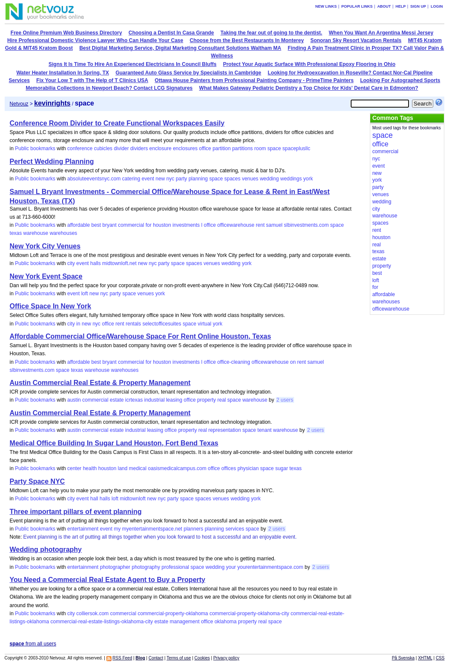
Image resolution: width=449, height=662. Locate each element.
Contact (156, 658)
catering (131, 179)
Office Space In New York (50, 306)
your (231, 567)
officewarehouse (236, 225)
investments (186, 225)
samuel (274, 225)
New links (326, 6)
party (181, 179)
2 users (285, 400)
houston (162, 225)
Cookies (202, 658)
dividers (139, 148)
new (160, 179)
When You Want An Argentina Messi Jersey (381, 33)
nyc (170, 179)
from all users (33, 644)
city (71, 263)
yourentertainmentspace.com (270, 567)
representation (224, 430)
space (274, 148)
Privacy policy (226, 658)
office (205, 148)
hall (94, 499)
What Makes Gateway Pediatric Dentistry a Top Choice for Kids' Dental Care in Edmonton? (308, 88)
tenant (264, 430)
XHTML (425, 658)
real (221, 400)
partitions (242, 148)
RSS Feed (122, 658)
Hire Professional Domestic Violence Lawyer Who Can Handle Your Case (95, 40)
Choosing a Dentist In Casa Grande (171, 33)
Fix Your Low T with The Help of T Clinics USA (92, 80)
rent (260, 225)
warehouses (63, 233)
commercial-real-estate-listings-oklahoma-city (102, 622)
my (117, 529)
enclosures (185, 148)
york (308, 179)
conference (79, 148)
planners (193, 529)
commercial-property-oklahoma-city (249, 613)
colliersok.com (92, 613)
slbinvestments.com (306, 225)
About (384, 6)
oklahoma (225, 622)
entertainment (82, 529)
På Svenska (403, 658)
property (206, 400)
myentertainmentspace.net (152, 529)
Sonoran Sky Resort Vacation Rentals (355, 40)
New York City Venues (45, 246)
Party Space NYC (37, 481)
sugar (281, 468)
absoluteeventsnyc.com (93, 179)
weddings (291, 179)
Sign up (418, 6)
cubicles (103, 148)
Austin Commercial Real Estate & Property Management (100, 382)
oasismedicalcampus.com (177, 468)
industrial (154, 400)
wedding (269, 179)
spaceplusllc (296, 148)
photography (146, 567)
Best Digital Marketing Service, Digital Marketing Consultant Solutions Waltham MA (180, 48)
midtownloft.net (119, 263)
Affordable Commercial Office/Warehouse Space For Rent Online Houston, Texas (140, 336)
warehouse (36, 233)
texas (16, 233)
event (148, 179)
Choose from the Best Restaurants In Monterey (247, 40)
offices (228, 468)
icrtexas (134, 400)
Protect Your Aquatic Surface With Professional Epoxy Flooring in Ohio (309, 64)
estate (117, 400)
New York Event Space (46, 276)
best (96, 225)
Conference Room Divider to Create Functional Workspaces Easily (117, 123)
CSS (440, 658)
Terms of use (178, 658)
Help (400, 6)
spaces (232, 179)
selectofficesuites (162, 324)
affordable (78, 225)
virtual (205, 324)
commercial (131, 225)
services (235, 529)
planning (198, 179)
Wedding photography (46, 549)
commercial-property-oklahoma (172, 613)
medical (137, 468)
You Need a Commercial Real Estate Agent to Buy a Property (108, 579)
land (123, 468)
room (260, 148)
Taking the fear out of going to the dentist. (271, 33)
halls (95, 263)
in (78, 324)
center (74, 468)
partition (221, 148)
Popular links (357, 6)
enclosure (160, 148)
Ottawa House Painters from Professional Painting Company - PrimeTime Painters (254, 80)
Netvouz (19, 104)
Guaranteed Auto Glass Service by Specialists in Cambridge (188, 73)
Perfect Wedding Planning (52, 161)
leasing (174, 400)
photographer (115, 567)
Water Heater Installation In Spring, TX (62, 73)
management (185, 622)
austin (74, 400)
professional (175, 567)
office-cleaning (233, 362)
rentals (133, 324)
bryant (110, 225)
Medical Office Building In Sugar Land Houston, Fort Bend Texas (114, 443)
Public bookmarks (35, 148)
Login (437, 6)
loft (84, 294)
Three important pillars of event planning (76, 511)
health (90, 468)
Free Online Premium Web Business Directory (66, 33)
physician (248, 468)
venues (250, 179)
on (293, 362)
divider (121, 148)
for (149, 225)
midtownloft (133, 499)
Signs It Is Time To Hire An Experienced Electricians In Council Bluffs (133, 64)
